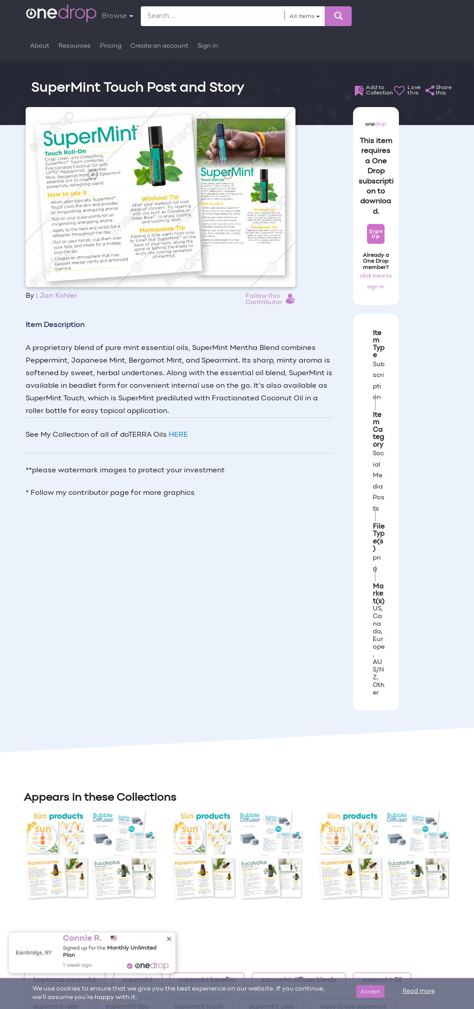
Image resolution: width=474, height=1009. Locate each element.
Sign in (207, 46)
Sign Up (376, 233)
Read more (418, 991)
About (39, 46)
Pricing (110, 46)
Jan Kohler (58, 296)
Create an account (159, 46)
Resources (74, 46)
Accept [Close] (370, 991)
